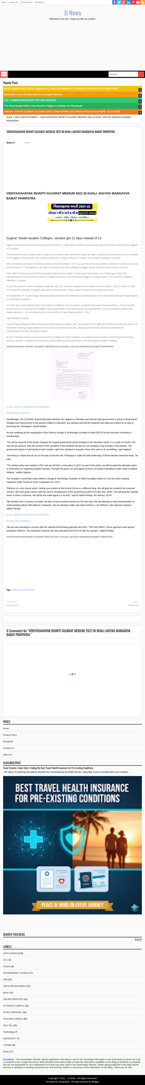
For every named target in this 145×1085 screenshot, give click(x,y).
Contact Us (13, 2)
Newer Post (12, 605)
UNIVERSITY (9, 1038)
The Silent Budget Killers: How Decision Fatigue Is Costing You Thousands (43, 106)
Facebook (114, 2)
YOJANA (7, 1045)
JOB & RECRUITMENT (23, 590)
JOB (5, 979)
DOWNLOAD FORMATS (18, 413)
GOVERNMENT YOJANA (15, 973)
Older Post (133, 605)
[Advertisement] (72, 46)
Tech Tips (7, 1025)
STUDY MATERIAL (12, 1012)
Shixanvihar (64, 1081)
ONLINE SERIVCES (13, 999)
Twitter (119, 2)
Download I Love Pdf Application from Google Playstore (33, 94)
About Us (7, 754)
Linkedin (128, 2)
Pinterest (133, 2)
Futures (6, 966)
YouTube (138, 2)
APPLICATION (10, 953)
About (3, 2)
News (6, 992)
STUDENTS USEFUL (13, 1005)
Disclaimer (39, 2)
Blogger (95, 1081)
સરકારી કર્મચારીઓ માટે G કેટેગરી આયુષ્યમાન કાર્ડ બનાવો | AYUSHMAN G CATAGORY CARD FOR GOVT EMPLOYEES (61, 88)
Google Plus (124, 2)
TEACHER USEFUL (13, 1019)
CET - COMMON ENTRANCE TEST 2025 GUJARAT (30, 100)
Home (6, 728)
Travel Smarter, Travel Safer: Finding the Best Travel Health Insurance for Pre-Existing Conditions (48, 768)
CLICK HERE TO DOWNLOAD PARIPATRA (27, 407)
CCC (5, 960)
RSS (142, 2)
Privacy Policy (27, 2)
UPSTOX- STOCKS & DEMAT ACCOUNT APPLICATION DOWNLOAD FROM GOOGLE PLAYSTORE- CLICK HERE (62, 111)
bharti (6, 1051)
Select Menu (4, 74)
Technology (8, 1032)
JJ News (72, 12)
